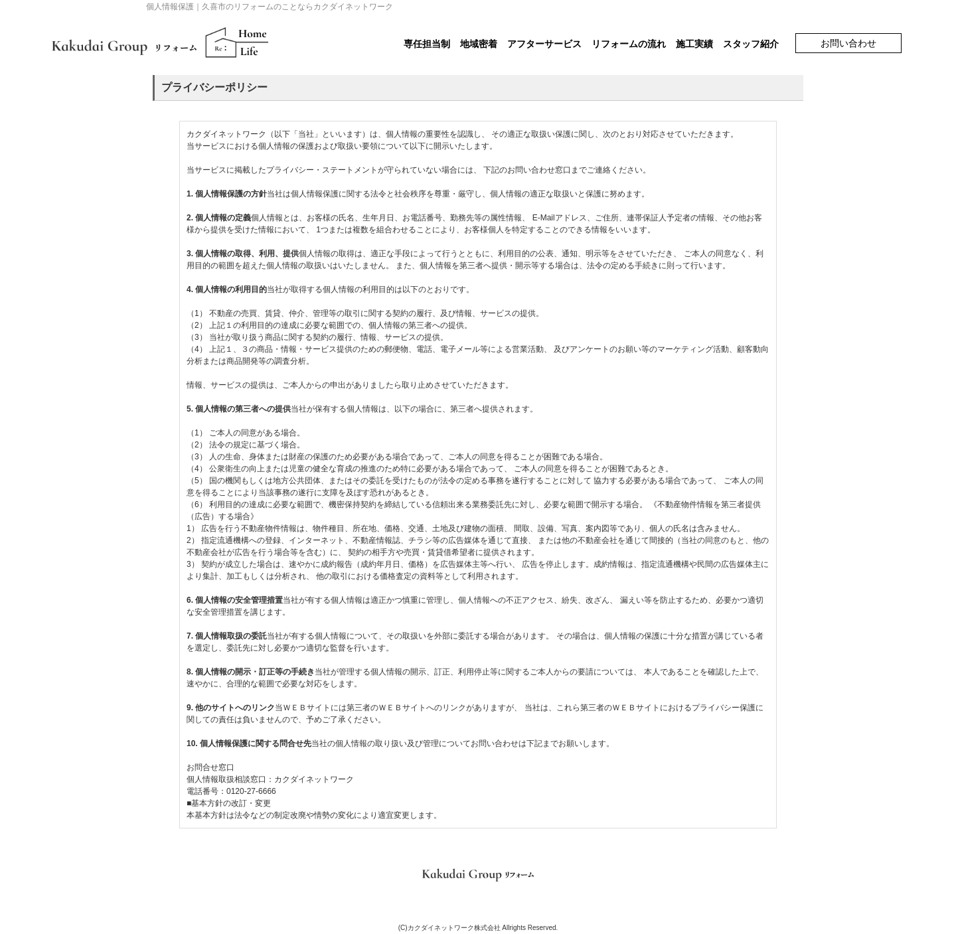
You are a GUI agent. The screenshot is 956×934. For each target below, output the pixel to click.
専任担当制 (427, 44)
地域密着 (478, 44)
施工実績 (694, 44)
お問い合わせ (848, 43)
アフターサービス (544, 44)
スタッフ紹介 (751, 44)
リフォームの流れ (629, 44)
